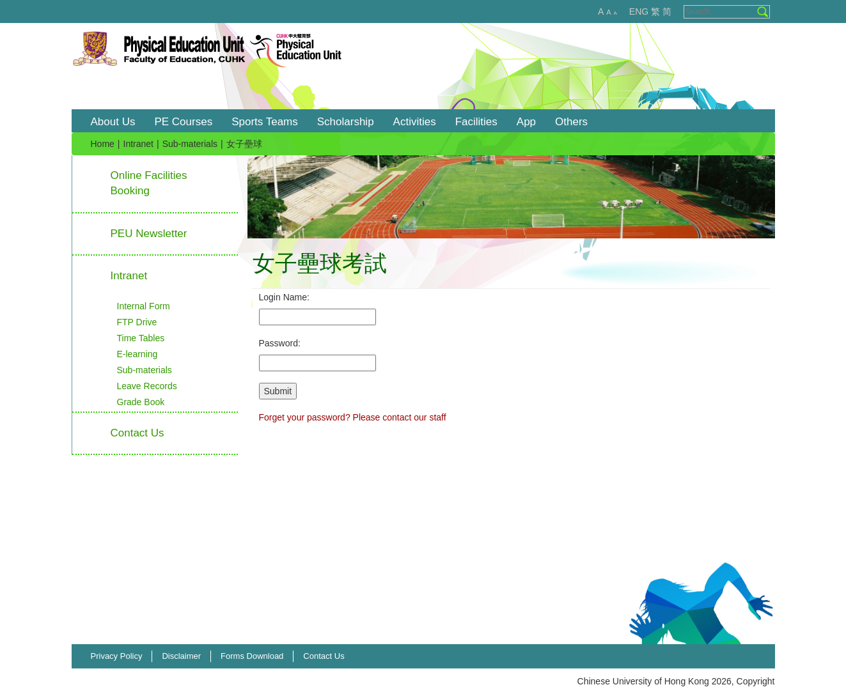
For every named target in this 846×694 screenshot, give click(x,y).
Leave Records (147, 386)
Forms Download (252, 656)
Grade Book (141, 402)
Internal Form (143, 306)
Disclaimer (181, 656)
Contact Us (323, 656)
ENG (638, 11)
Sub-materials (189, 144)
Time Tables (141, 338)
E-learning (137, 354)
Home (102, 144)
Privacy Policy (117, 656)
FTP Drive (137, 322)
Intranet (138, 144)
